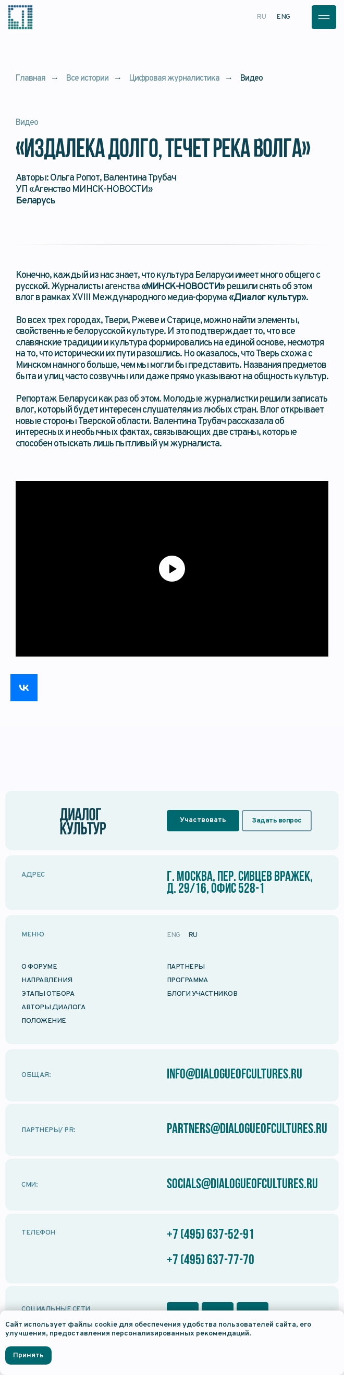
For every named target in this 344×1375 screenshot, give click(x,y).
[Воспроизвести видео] (172, 569)
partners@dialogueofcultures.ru (247, 1130)
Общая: (36, 1075)
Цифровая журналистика (174, 79)
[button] (324, 17)
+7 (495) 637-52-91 (210, 1235)
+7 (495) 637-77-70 (210, 1261)
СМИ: (29, 1184)
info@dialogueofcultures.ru (234, 1075)
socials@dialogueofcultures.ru (242, 1185)
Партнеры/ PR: (48, 1130)
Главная (30, 79)
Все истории (87, 79)
